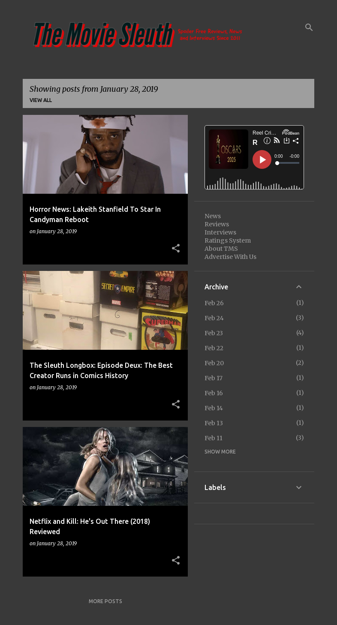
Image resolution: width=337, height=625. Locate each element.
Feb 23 (214, 333)
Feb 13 (214, 423)
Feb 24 (214, 318)
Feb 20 (214, 363)
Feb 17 (214, 378)
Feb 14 (214, 408)
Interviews (220, 232)
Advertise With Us (230, 257)
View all (41, 100)
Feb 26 (214, 303)
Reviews (217, 224)
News (213, 216)
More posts (105, 601)
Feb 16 (214, 393)
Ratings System (228, 240)
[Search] (309, 27)
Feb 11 (214, 438)
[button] (176, 248)
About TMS (221, 248)
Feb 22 (214, 348)
